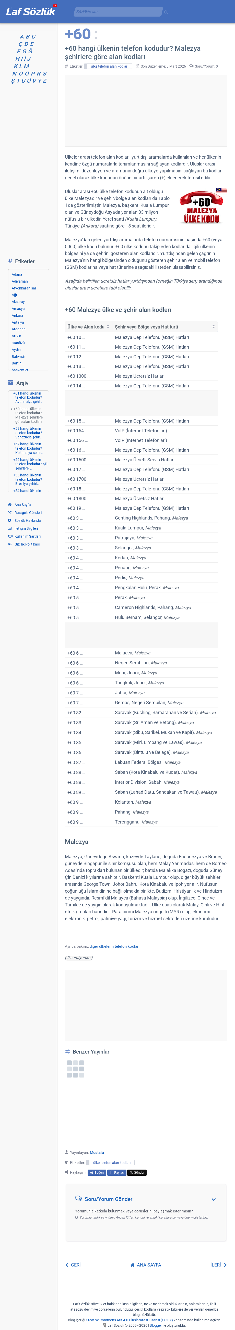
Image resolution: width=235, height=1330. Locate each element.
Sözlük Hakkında (24, 520)
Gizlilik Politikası (24, 544)
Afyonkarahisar (24, 288)
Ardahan (19, 329)
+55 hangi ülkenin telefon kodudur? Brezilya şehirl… (27, 479)
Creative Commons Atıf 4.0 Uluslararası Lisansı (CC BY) (129, 1320)
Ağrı (15, 295)
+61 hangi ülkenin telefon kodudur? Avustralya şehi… (27, 397)
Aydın (16, 350)
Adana (17, 274)
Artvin (16, 336)
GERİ (73, 1265)
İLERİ (218, 1265)
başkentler (20, 370)
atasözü (18, 343)
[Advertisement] (146, 110)
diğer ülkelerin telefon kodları (114, 946)
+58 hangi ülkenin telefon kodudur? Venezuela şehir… (27, 432)
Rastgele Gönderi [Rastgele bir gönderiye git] (25, 513)
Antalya (18, 322)
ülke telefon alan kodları (109, 66)
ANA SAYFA (145, 1265)
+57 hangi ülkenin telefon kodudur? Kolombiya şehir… (28, 448)
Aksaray (18, 302)
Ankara (17, 315)
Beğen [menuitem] (97, 1172)
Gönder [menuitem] (137, 1172)
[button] (147, 1200)
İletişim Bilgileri (23, 528)
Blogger (156, 1325)
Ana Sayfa (19, 505)
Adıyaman (20, 281)
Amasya (18, 309)
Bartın (16, 363)
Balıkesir (18, 356)
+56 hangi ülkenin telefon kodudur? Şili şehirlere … (30, 464)
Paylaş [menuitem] (117, 1172)
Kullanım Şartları (24, 536)
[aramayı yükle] (116, 11)
